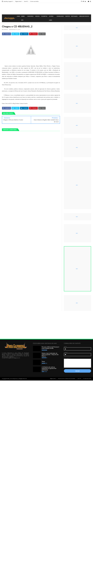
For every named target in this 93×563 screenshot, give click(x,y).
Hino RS (26, 1)
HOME (18, 16)
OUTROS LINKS (51, 18)
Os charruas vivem (87, 378)
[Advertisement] (46, 325)
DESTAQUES (74, 16)
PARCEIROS (30, 16)
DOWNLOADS (60, 16)
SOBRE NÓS (23, 18)
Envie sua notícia (34, 1)
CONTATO (67, 16)
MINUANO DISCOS (84, 16)
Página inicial (18, 1)
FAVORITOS (44, 16)
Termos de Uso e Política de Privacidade (66, 378)
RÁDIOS (37, 16)
